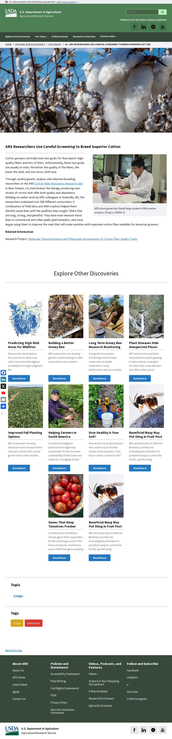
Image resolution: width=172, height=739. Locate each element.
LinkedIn (133, 677)
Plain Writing (58, 681)
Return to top (13, 650)
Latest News (19, 684)
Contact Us (19, 699)
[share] (2, 406)
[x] (2, 386)
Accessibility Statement (65, 674)
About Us (18, 670)
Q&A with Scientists (100, 706)
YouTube (133, 692)
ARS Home (18, 677)
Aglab (15, 692)
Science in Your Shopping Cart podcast (104, 682)
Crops (18, 596)
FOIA (53, 695)
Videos (94, 674)
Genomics (33, 623)
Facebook (134, 670)
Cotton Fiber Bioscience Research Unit (59, 183)
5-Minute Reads (98, 691)
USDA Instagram (138, 699)
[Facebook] (2, 372)
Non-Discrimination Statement (62, 711)
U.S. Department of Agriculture (40, 12)
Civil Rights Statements (65, 688)
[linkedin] (2, 379)
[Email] (2, 399)
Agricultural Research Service (36, 16)
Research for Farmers (101, 698)
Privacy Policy (59, 702)
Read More (19, 378)
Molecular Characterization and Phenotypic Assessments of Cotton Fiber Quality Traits (82, 239)
